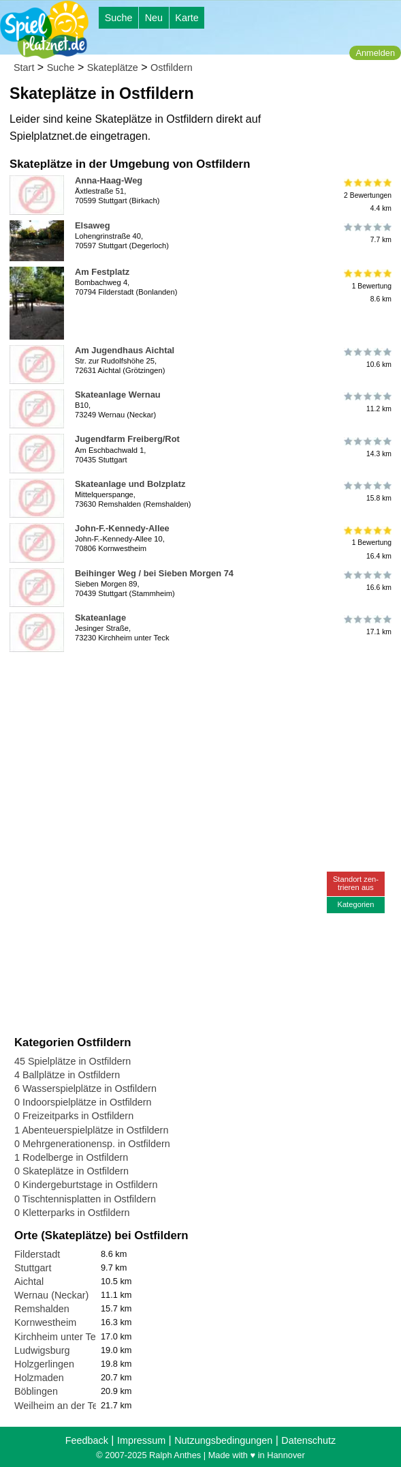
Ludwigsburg (42, 1350)
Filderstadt (37, 1254)
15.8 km (366, 491)
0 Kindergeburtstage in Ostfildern (85, 1184)
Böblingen (36, 1391)
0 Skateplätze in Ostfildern (71, 1171)
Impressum (141, 1440)
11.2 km (366, 402)
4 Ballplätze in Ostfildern (67, 1074)
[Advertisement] (169, 677)
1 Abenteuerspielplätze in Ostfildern (91, 1130)
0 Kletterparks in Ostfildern (72, 1212)
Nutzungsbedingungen (223, 1440)
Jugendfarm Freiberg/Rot (127, 439)
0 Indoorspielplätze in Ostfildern (83, 1102)
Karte (186, 17)
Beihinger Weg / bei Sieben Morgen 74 (154, 573)
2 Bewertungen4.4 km (366, 194)
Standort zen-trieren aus (356, 883)
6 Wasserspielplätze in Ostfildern (85, 1088)
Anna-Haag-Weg (108, 180)
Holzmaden (39, 1377)
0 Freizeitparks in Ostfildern (73, 1115)
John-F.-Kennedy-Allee (122, 528)
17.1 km (366, 625)
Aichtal (29, 1281)
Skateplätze (112, 67)
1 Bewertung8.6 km (366, 286)
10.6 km (366, 358)
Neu (154, 17)
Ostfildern (171, 67)
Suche (119, 17)
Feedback (86, 1440)
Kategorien (355, 904)
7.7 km (366, 233)
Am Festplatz (102, 272)
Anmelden (375, 53)
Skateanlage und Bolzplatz (130, 484)
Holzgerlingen (44, 1364)
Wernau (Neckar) (51, 1295)
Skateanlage (100, 617)
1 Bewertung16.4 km (366, 542)
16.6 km (366, 581)
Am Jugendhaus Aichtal (124, 350)
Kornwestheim (45, 1322)
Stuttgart (32, 1267)
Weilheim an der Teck (61, 1405)
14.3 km (366, 446)
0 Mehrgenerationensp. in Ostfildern (92, 1143)
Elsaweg (92, 225)
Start (24, 67)
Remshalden (41, 1308)
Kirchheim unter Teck (60, 1336)
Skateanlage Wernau (118, 394)
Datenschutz (308, 1440)
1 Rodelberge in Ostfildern (71, 1157)
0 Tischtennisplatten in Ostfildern (85, 1199)
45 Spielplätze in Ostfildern (72, 1061)
